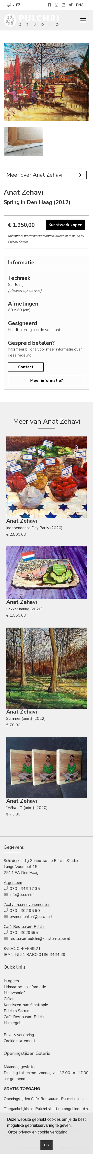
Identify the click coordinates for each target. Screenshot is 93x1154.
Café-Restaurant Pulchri (24, 1017)
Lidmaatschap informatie (25, 987)
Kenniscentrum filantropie (26, 1005)
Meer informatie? (46, 380)
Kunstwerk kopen (65, 225)
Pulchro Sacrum (17, 1011)
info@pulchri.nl (22, 894)
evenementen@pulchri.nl (31, 916)
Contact (25, 367)
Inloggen (11, 981)
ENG (80, 4)
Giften (9, 999)
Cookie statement (19, 1041)
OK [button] (46, 1145)
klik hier (80, 1099)
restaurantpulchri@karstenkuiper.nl (40, 938)
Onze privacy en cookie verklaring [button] (37, 1132)
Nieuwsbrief (14, 993)
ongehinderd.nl (76, 1109)
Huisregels (13, 1023)
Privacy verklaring (19, 1035)
